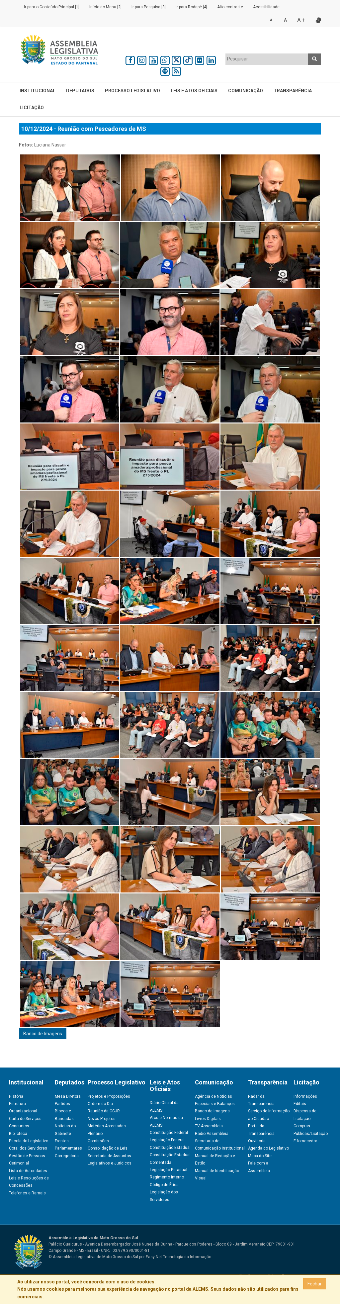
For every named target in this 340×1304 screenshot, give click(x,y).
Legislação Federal (167, 1140)
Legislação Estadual (168, 1169)
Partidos (62, 1103)
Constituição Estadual (170, 1147)
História (16, 1096)
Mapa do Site (260, 1156)
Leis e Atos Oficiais (194, 90)
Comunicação (245, 90)
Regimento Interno (167, 1177)
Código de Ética (164, 1184)
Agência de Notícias (213, 1096)
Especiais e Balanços (215, 1103)
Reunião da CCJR (104, 1111)
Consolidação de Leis (108, 1148)
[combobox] (266, 59)
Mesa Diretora (68, 1096)
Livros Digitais (208, 1118)
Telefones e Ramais (27, 1193)
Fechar (314, 1283)
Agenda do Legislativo (268, 1148)
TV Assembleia (209, 1126)
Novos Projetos (102, 1118)
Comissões (98, 1141)
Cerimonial (19, 1163)
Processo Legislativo (132, 90)
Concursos (19, 1126)
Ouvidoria (257, 1141)
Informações (305, 1096)
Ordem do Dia (100, 1103)
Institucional (37, 90)
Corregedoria (67, 1156)
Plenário (95, 1133)
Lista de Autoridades (28, 1170)
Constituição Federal (169, 1132)
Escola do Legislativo (28, 1141)
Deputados (80, 90)
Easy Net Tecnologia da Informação (178, 1257)
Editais (300, 1103)
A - (272, 20)
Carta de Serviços (25, 1118)
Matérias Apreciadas (107, 1126)
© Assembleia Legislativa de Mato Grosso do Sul (93, 1257)
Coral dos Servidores (28, 1148)
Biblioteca (18, 1133)
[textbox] (266, 58)
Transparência (293, 90)
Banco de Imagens (42, 1033)
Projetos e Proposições (109, 1096)
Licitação (32, 107)
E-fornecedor (305, 1141)
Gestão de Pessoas (27, 1156)
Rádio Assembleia (211, 1133)
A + (301, 20)
